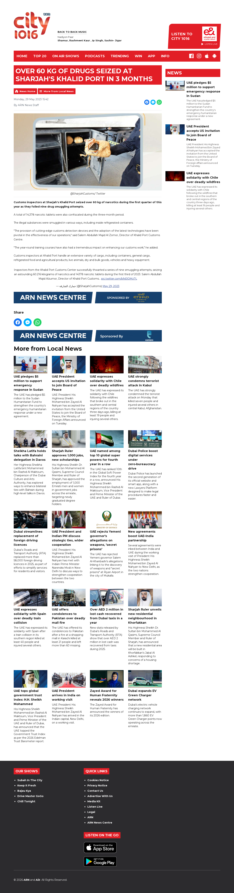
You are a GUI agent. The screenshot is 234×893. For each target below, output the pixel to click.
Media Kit (93, 801)
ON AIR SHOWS (65, 56)
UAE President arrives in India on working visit (69, 685)
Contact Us (95, 790)
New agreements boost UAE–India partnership (145, 526)
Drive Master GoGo (30, 796)
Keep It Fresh (26, 785)
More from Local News (59, 91)
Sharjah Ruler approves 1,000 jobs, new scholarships (69, 445)
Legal (91, 812)
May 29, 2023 (111, 286)
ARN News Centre (99, 822)
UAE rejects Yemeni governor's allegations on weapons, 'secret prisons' (107, 531)
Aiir (38, 879)
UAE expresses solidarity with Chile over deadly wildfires (107, 371)
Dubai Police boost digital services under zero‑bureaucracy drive (145, 450)
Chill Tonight (26, 801)
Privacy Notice (97, 785)
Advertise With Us (100, 796)
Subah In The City (29, 780)
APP (151, 56)
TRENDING (120, 56)
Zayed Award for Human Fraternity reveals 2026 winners (107, 685)
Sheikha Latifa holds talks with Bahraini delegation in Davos (30, 445)
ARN (90, 817)
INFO (165, 56)
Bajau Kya (24, 790)
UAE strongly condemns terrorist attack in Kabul (145, 371)
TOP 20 (39, 56)
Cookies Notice (98, 780)
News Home (27, 91)
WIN (138, 56)
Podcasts (95, 56)
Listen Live (95, 806)
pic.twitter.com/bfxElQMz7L (119, 278)
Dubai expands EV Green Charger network (145, 685)
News (174, 73)
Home (22, 56)
